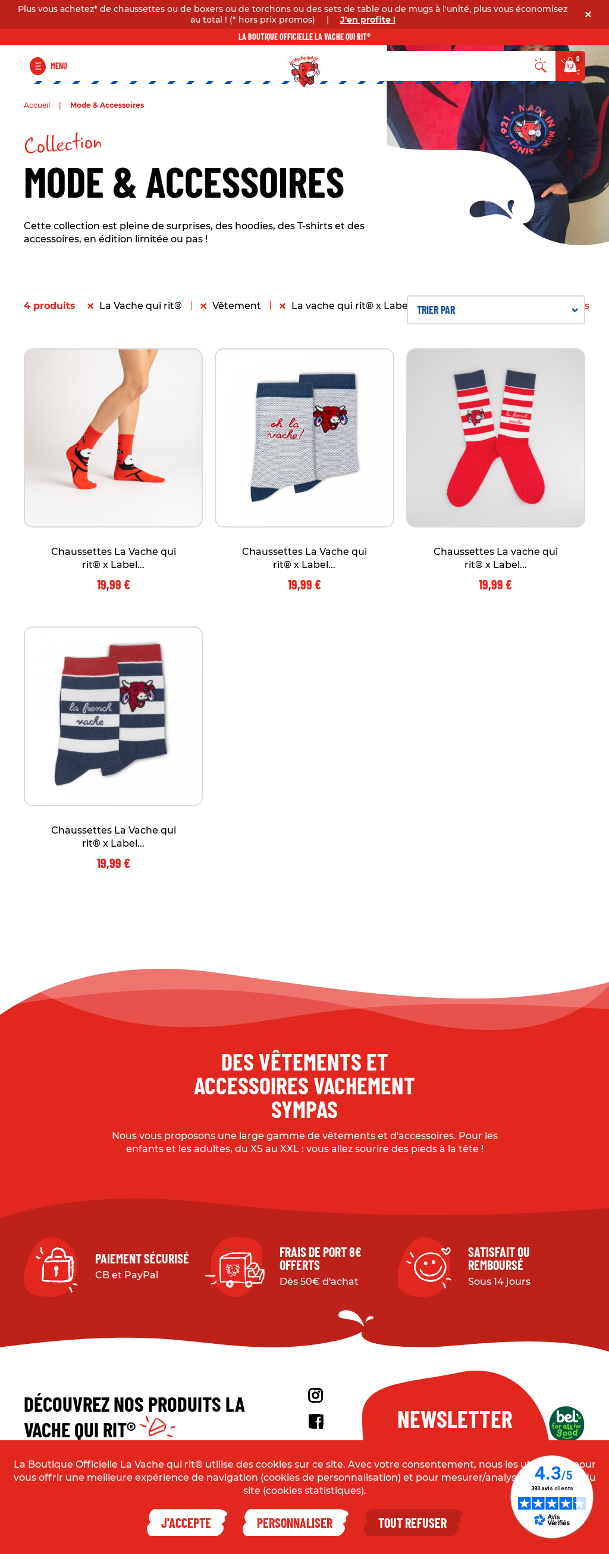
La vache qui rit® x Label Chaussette (380, 305)
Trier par (497, 309)
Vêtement (236, 305)
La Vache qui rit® (140, 305)
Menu (59, 66)
